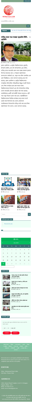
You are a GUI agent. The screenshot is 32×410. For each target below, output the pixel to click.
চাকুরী (18, 348)
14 (11, 256)
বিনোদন (10, 346)
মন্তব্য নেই (12, 328)
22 (16, 260)
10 (24, 253)
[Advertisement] (14, 123)
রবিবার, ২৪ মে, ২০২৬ (5, 192)
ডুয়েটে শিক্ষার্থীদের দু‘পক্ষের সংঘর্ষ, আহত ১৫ (7, 207)
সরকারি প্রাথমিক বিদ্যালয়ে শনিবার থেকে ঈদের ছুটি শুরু (23, 189)
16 (20, 256)
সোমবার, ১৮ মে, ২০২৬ (5, 209)
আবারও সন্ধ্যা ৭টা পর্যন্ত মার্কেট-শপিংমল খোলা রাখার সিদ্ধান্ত (20, 276)
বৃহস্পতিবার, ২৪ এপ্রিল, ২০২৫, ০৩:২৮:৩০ (8, 62)
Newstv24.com (8, 224)
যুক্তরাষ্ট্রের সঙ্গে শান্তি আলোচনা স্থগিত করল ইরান (20, 307)
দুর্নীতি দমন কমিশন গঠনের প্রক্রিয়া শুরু (19, 300)
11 (28, 253)
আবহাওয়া (7, 348)
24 (24, 260)
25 (28, 260)
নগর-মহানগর (18, 344)
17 (24, 256)
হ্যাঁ (4, 328)
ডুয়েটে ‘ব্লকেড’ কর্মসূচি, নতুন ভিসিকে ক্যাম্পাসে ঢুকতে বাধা (23, 207)
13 (7, 256)
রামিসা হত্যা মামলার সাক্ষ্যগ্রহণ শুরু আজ (20, 288)
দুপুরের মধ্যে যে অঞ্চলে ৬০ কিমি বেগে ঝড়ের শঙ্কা (19, 282)
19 (3, 260)
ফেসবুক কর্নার (24, 348)
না (7, 328)
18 (28, 256)
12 (3, 256)
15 (16, 256)
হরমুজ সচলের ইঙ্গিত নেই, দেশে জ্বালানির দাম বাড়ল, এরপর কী (20, 294)
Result (15, 332)
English (27, 1)
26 (3, 263)
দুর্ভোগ (23, 344)
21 (11, 260)
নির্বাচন (12, 344)
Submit (7, 332)
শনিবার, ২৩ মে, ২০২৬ (21, 192)
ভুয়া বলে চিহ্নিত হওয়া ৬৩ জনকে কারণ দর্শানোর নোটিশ (7, 189)
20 (7, 260)
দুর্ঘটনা (26, 346)
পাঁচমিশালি (13, 348)
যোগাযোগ (16, 350)
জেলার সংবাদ (6, 344)
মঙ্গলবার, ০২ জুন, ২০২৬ (16, 278)
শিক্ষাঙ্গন (21, 346)
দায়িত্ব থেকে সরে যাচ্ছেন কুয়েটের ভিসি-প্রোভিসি (14, 38)
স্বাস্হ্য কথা (16, 346)
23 (20, 260)
